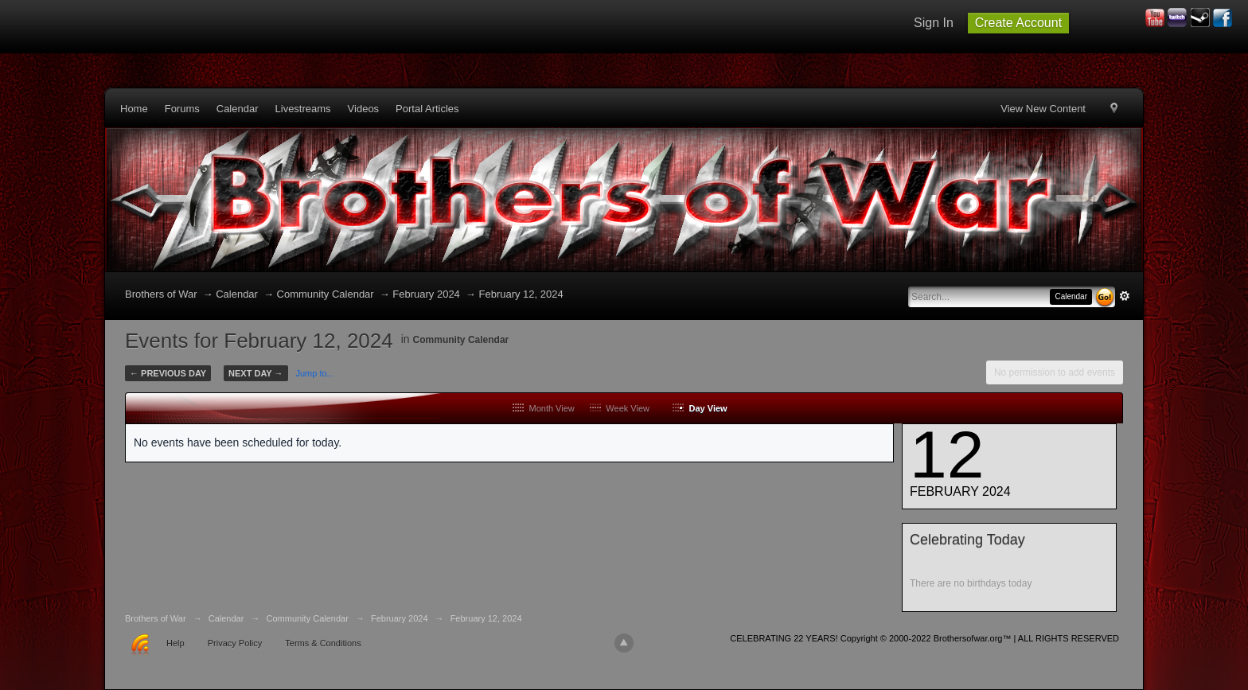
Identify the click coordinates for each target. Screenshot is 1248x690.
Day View (700, 408)
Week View (619, 408)
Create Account (1018, 22)
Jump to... (314, 373)
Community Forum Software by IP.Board (1108, 643)
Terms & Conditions (323, 643)
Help (175, 643)
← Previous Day (168, 373)
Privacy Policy (235, 643)
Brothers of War (161, 294)
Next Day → (255, 373)
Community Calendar (461, 339)
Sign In (934, 22)
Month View (543, 408)
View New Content (1043, 109)
